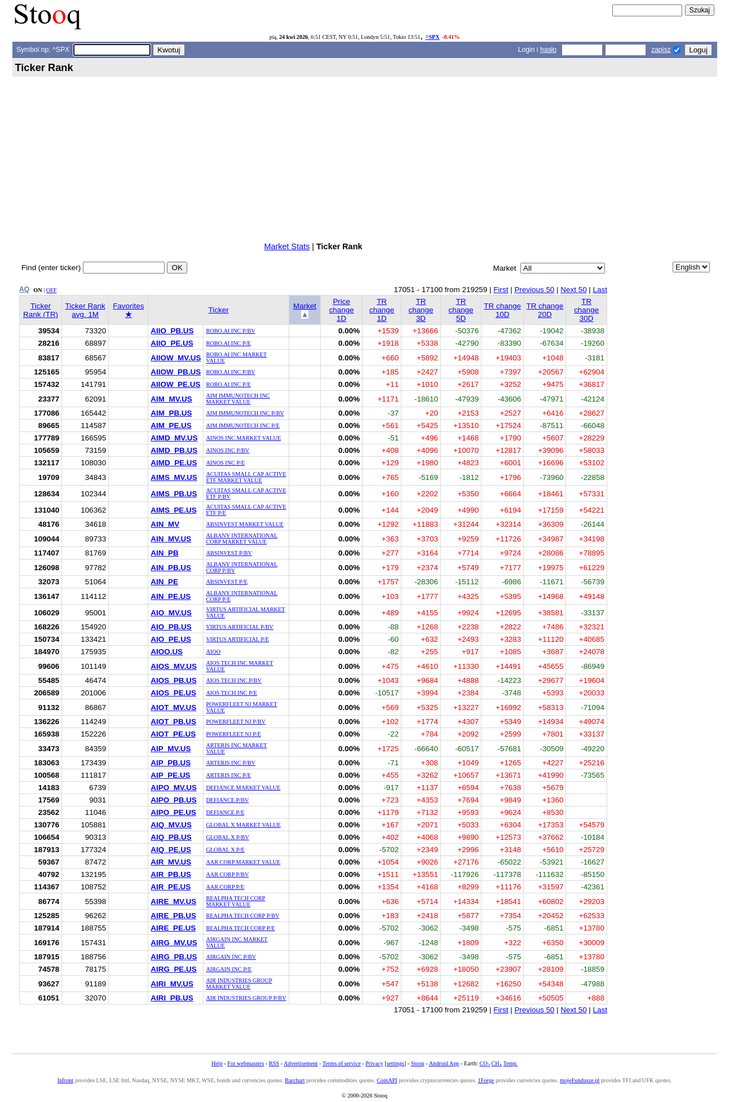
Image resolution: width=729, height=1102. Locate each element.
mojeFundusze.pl (579, 1080)
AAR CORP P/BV (227, 874)
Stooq (418, 1063)
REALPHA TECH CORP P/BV (242, 916)
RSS (274, 1063)
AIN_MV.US (171, 539)
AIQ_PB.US (171, 837)
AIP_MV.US (171, 748)
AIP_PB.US (171, 763)
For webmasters (245, 1063)
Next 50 (573, 289)
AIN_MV (165, 524)
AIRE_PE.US (173, 928)
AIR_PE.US (171, 887)
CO (484, 1063)
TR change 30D (586, 310)
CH (497, 1063)
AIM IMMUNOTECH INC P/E (243, 425)
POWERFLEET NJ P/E (233, 734)
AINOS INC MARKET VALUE (243, 438)
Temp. (510, 1063)
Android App (444, 1063)
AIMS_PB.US (174, 494)
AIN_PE (164, 582)
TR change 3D (420, 310)
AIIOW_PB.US (176, 372)
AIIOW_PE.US (175, 384)
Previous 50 (534, 289)
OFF (51, 290)
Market (304, 306)
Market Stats (287, 246)
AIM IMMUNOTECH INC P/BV (245, 413)
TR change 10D (502, 310)
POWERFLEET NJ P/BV (236, 721)
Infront (65, 1080)
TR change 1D (381, 310)
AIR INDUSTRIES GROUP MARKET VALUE (239, 983)
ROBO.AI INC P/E (228, 343)
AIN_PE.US (171, 596)
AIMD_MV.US (174, 438)
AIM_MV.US (171, 399)
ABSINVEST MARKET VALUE (244, 524)
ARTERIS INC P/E (228, 775)
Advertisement (300, 1063)
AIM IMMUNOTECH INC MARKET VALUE (237, 399)
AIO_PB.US (171, 627)
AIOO (213, 652)
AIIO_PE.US (172, 343)
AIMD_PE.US (174, 463)
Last (600, 289)
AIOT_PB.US (173, 721)
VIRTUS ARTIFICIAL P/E (237, 639)
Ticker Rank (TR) (40, 310)
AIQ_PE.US (171, 849)
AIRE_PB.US (173, 915)
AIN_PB (164, 553)
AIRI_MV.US (172, 984)
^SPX (432, 37)
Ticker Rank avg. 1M (85, 310)
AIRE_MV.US (173, 901)
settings (395, 1063)
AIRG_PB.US (174, 957)
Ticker (219, 310)
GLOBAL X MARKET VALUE (243, 825)
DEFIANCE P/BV (227, 800)
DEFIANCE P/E (225, 812)
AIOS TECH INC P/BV (233, 680)
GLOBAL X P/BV (227, 837)
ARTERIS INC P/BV (230, 763)
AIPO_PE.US (173, 812)
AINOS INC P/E (225, 463)
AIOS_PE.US (173, 693)
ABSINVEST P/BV (228, 553)
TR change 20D (544, 310)
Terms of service (341, 1063)
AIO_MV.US (171, 613)
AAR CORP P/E (225, 887)
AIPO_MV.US (174, 787)
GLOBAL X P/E (225, 850)
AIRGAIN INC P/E (228, 969)
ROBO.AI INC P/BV (230, 331)
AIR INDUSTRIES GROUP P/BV (246, 998)
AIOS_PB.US (173, 680)
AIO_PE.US (171, 639)
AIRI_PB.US (172, 998)
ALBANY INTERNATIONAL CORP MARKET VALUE (241, 538)
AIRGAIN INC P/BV (231, 957)
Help (217, 1063)
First (500, 289)
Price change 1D (341, 310)
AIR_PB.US (171, 874)
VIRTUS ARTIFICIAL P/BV (239, 627)
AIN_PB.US (171, 567)
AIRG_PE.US (173, 969)
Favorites (128, 310)
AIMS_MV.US (174, 477)
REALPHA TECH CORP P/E (240, 928)
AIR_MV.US (171, 862)
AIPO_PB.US (173, 800)
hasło (548, 50)
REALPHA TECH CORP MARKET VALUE (235, 901)
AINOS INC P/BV (227, 450)
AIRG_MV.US (174, 942)
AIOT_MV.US (173, 707)
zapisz (660, 50)
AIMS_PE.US (173, 510)
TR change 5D (460, 310)
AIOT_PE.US (173, 734)
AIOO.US (167, 651)
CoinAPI (387, 1080)
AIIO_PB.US (172, 331)
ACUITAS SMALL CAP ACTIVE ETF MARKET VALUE (246, 477)
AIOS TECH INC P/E (231, 693)
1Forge (486, 1080)
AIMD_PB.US (174, 450)
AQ (24, 289)
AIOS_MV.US (174, 666)
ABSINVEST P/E (226, 582)
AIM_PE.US (171, 425)
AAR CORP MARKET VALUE (243, 862)
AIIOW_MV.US (176, 358)
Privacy (374, 1063)
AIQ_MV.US (171, 825)
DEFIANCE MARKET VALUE (243, 787)
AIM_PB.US (171, 413)
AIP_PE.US (170, 775)
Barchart (294, 1080)
